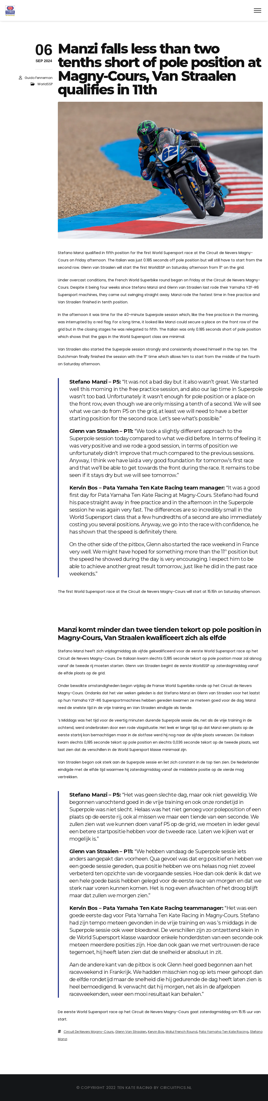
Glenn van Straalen (130, 1031)
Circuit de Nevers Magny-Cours (89, 1031)
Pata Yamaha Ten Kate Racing (223, 1031)
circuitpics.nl (176, 1087)
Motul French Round (181, 1031)
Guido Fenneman (39, 78)
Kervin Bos (156, 1031)
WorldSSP (45, 84)
